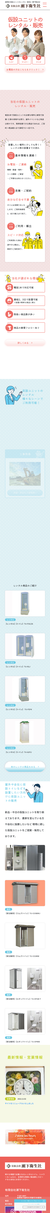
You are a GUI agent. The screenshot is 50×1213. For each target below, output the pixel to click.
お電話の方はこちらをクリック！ (23, 69)
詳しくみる (23, 403)
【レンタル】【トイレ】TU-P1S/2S (19, 892)
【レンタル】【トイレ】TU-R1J (17, 935)
